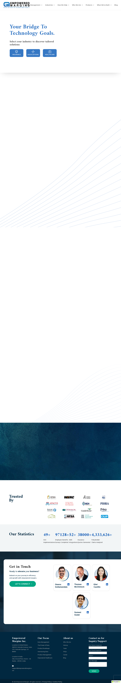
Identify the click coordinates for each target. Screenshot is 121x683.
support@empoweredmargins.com (22, 667)
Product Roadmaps (44, 647)
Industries (49, 5)
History (65, 643)
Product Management (44, 653)
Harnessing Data (43, 650)
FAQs (65, 650)
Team (65, 647)
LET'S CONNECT (22, 582)
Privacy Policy (47, 680)
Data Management (33, 5)
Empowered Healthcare (45, 656)
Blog (116, 5)
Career (65, 653)
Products (89, 5)
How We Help (62, 5)
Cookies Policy (57, 680)
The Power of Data (43, 643)
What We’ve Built (103, 5)
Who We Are (76, 5)
